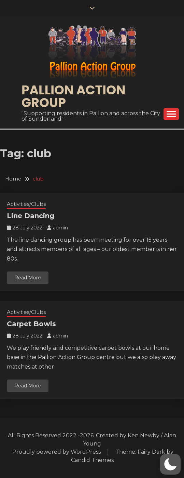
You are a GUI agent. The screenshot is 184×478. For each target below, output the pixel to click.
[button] (170, 464)
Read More (27, 278)
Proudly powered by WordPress (57, 452)
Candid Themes (92, 460)
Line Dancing (30, 216)
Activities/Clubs (26, 204)
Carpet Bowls (31, 324)
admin (60, 228)
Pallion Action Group (74, 96)
